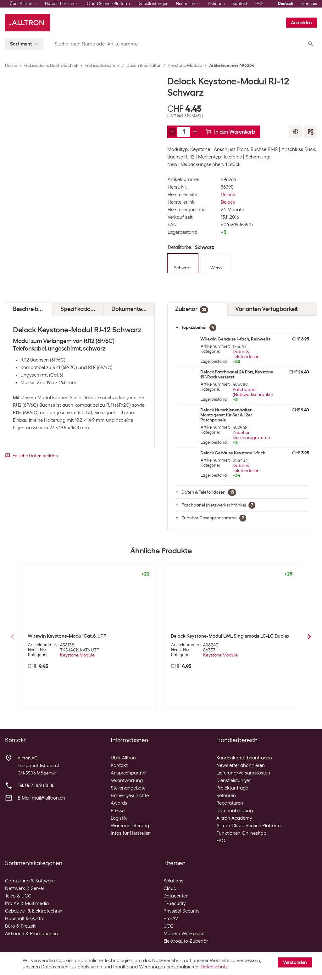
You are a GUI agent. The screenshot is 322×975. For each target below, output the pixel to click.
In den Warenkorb (230, 132)
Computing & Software (30, 881)
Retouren (226, 795)
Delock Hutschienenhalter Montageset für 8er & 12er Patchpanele (226, 414)
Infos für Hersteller (130, 833)
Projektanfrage (232, 788)
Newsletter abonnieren (240, 765)
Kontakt (239, 3)
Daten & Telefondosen (246, 354)
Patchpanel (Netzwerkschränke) (253, 392)
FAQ (259, 3)
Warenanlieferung (130, 825)
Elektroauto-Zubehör (186, 941)
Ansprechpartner (129, 773)
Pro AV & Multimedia (27, 903)
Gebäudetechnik (102, 65)
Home (11, 65)
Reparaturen (229, 803)
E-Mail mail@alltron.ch (41, 798)
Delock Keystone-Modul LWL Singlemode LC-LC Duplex (230, 636)
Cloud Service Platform (108, 3)
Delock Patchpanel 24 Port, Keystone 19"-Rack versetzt (236, 374)
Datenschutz (214, 967)
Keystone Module (185, 65)
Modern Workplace (184, 933)
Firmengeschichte (130, 795)
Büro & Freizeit (20, 926)
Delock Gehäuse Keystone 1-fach (232, 452)
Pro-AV (171, 918)
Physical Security (182, 911)
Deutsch (285, 3)
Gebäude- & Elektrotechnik (51, 65)
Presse (118, 810)
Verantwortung (127, 780)
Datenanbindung (234, 810)
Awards (119, 803)
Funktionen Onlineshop (241, 833)
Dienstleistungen (153, 3)
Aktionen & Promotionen (31, 933)
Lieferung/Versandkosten (243, 773)
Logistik (119, 818)
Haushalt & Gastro (25, 918)
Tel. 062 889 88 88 (36, 785)
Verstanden (295, 962)
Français (309, 3)
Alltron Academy (234, 818)
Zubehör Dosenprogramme (251, 435)
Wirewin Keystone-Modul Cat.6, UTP (67, 636)
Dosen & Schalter (143, 65)
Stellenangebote (128, 788)
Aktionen (216, 3)
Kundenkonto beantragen (244, 758)
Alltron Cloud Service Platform (248, 825)
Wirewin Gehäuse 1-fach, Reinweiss (235, 338)
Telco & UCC (18, 896)
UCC (169, 926)
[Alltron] (27, 22)
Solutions (173, 881)
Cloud (170, 888)
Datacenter (175, 896)
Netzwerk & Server (24, 888)
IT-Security (175, 903)
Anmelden (301, 22)
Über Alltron (123, 758)
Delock (228, 194)
